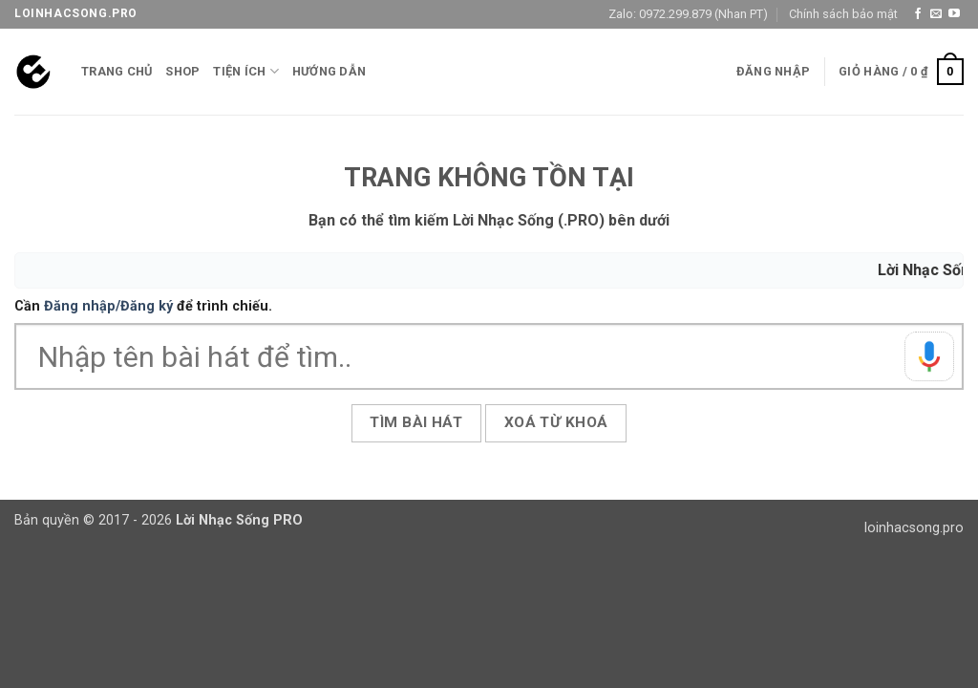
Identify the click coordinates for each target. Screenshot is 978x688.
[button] (773, 72)
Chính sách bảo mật (843, 14)
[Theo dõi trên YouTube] (954, 14)
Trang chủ (116, 71)
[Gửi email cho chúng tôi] (936, 14)
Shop (182, 71)
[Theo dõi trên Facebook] (918, 14)
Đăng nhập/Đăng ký (108, 306)
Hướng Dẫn (329, 71)
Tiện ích (246, 71)
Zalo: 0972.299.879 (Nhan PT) (688, 14)
